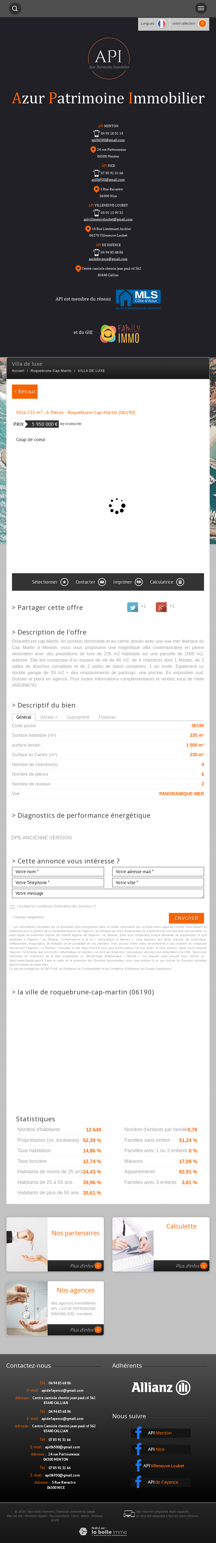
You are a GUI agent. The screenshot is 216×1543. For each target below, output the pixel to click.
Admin (85, 1516)
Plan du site (15, 1516)
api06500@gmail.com (62, 1447)
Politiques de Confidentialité (82, 968)
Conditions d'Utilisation (124, 968)
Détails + (48, 717)
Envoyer (186, 918)
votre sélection (183, 23)
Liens (75, 1516)
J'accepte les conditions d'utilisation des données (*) (56, 906)
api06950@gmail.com (108, 179)
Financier (107, 717)
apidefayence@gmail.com (108, 259)
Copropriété (78, 717)
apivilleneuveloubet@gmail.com (108, 219)
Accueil (18, 371)
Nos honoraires (59, 1516)
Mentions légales (36, 1516)
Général (23, 717)
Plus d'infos (86, 1265)
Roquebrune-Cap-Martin (51, 371)
